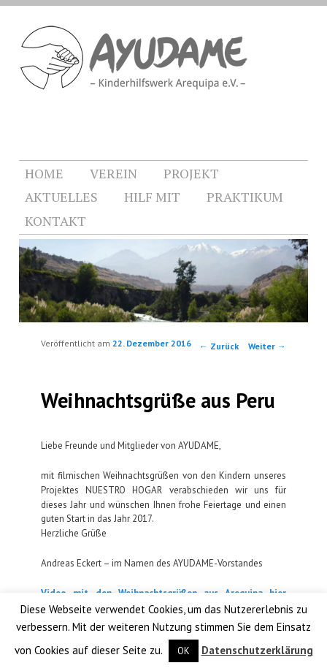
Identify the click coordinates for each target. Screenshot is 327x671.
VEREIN (113, 173)
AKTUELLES (61, 196)
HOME (44, 173)
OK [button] (183, 651)
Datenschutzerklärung (257, 650)
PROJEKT (191, 173)
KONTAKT (55, 221)
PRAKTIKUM (245, 196)
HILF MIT (152, 196)
